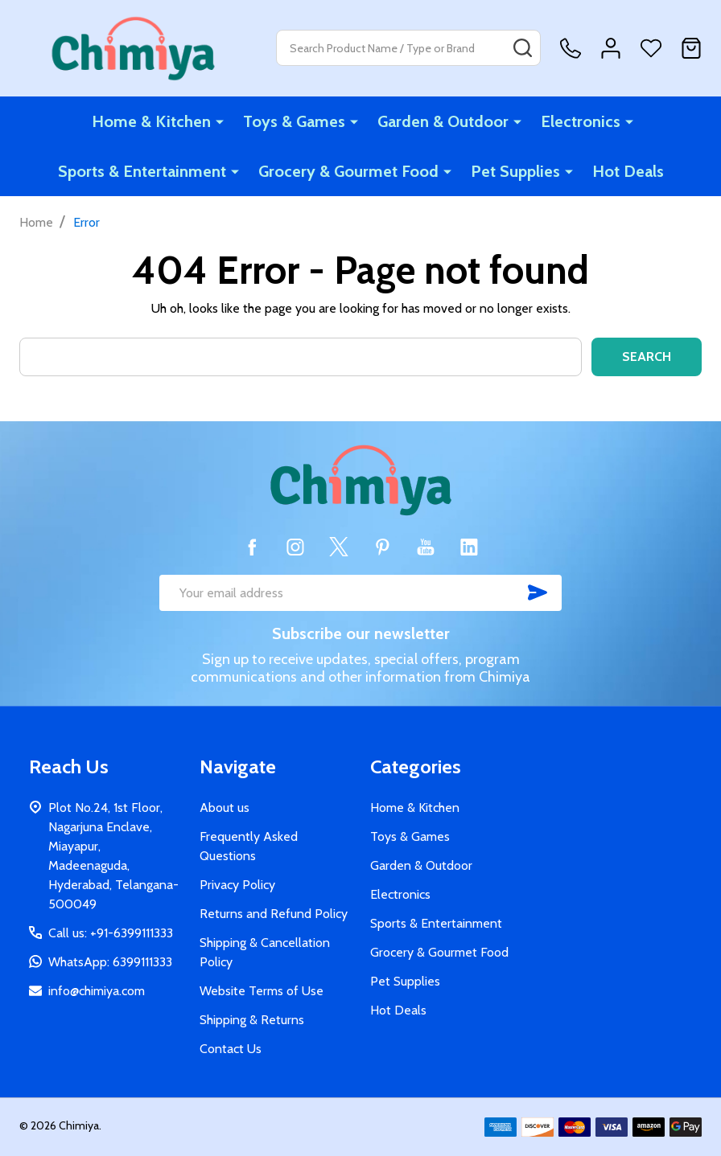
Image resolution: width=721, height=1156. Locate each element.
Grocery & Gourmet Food (348, 171)
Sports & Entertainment (142, 171)
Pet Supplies (515, 171)
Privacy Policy (237, 884)
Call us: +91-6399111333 (110, 933)
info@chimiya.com (96, 990)
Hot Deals (628, 171)
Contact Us (231, 1048)
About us (224, 807)
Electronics (580, 121)
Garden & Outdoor (443, 121)
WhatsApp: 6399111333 (110, 961)
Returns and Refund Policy (274, 913)
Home (36, 222)
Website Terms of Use (261, 990)
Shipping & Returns (252, 1019)
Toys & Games (294, 121)
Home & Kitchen (151, 121)
